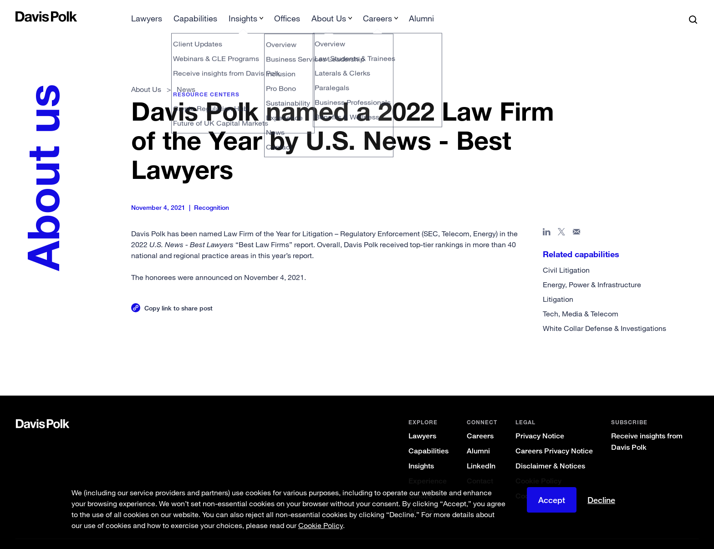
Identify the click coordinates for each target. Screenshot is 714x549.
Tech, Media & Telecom (580, 299)
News (186, 74)
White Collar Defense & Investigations (604, 313)
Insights (421, 451)
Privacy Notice (539, 421)
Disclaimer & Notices (550, 451)
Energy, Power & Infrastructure (592, 269)
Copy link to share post (178, 293)
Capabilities (428, 436)
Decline (601, 500)
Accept (551, 500)
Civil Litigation (566, 255)
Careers (480, 421)
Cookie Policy (538, 466)
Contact (480, 466)
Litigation (558, 284)
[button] (21, 16)
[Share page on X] (562, 219)
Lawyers (422, 421)
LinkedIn (481, 451)
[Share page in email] (577, 219)
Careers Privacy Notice (554, 436)
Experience (427, 466)
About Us (146, 74)
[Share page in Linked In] (547, 219)
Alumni (478, 436)
